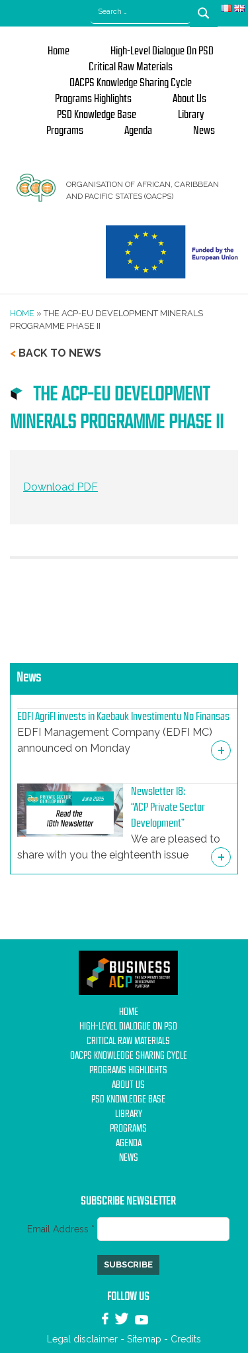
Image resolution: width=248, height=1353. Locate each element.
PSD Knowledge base (96, 114)
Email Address (62, 1229)
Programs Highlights (93, 98)
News (204, 130)
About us (189, 98)
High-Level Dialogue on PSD (162, 51)
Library (191, 114)
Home (58, 51)
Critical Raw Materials (131, 67)
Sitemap (144, 1339)
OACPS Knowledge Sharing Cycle (130, 83)
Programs (64, 130)
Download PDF (60, 487)
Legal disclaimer (82, 1339)
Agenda (138, 130)
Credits (186, 1339)
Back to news (60, 353)
